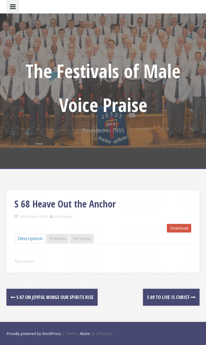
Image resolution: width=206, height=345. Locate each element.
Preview (57, 238)
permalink (26, 261)
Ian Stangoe (63, 216)
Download (179, 228)
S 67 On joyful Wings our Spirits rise (52, 297)
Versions (82, 238)
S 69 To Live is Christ (171, 297)
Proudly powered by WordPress (33, 333)
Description (30, 238)
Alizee (85, 333)
